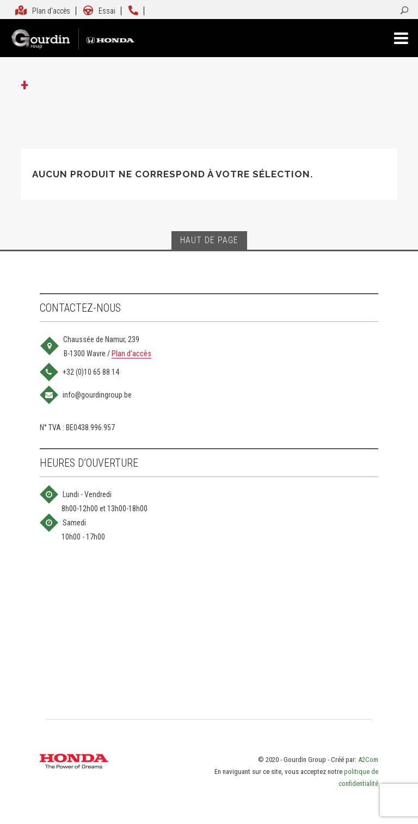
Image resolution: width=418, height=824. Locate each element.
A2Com (368, 759)
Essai (99, 11)
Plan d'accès (42, 11)
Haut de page (209, 240)
